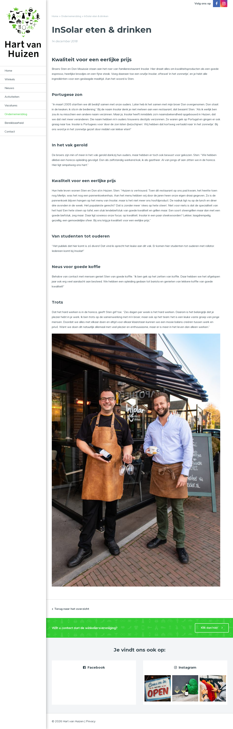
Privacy (91, 721)
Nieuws (9, 88)
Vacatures (11, 105)
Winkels (10, 79)
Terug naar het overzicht (71, 609)
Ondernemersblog (16, 114)
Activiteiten (12, 96)
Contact (10, 131)
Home (8, 70)
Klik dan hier (209, 627)
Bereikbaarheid (14, 123)
